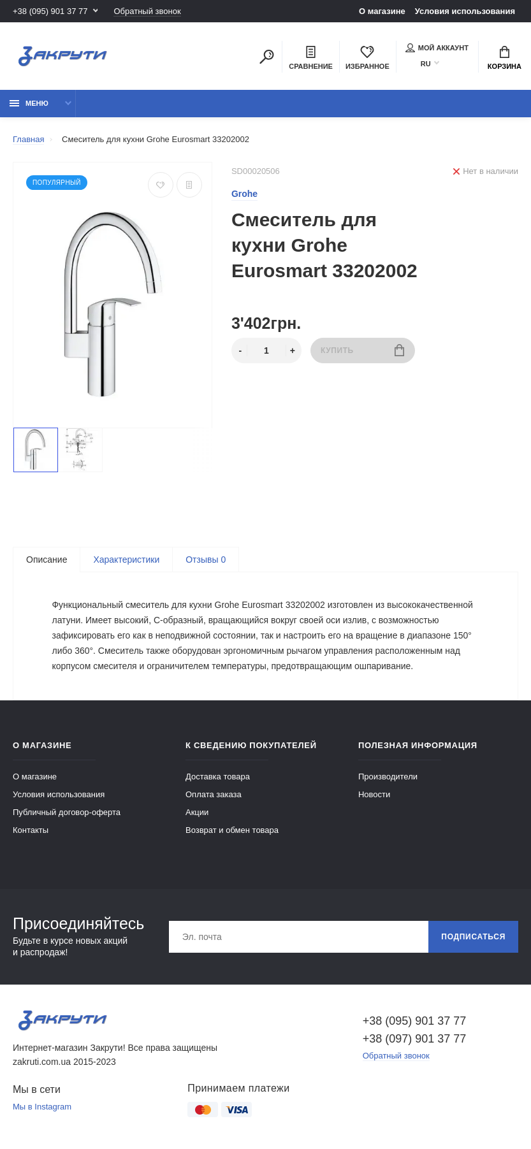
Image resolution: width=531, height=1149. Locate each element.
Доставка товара (217, 776)
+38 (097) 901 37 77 (415, 1038)
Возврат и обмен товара (232, 830)
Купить (362, 350)
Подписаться (473, 936)
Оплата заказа (213, 794)
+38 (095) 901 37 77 (50, 11)
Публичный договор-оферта (66, 812)
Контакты (30, 830)
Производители (388, 776)
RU (426, 64)
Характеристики (126, 559)
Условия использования (465, 11)
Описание (46, 559)
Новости (374, 794)
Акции (196, 812)
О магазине (382, 11)
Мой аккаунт (437, 47)
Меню (29, 103)
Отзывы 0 (205, 559)
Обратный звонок (146, 11)
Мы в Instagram (42, 1106)
